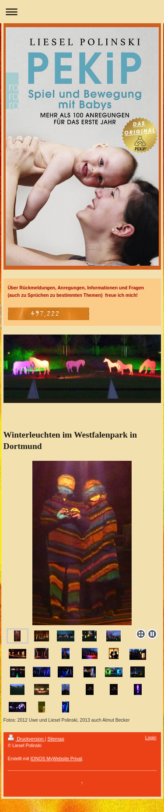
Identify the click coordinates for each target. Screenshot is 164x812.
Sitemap (55, 738)
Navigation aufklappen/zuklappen (82, 11)
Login (151, 737)
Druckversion (26, 738)
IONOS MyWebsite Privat (56, 758)
